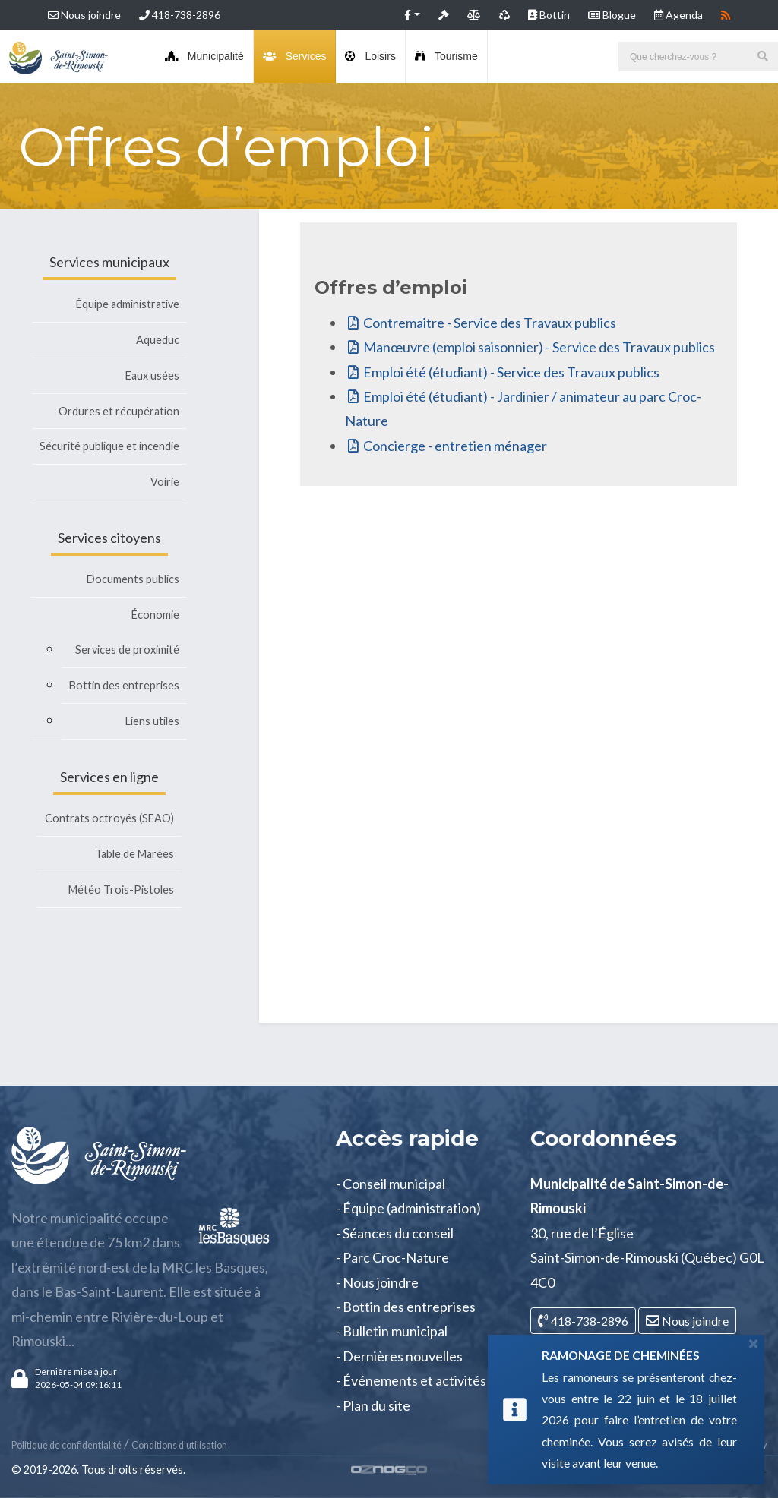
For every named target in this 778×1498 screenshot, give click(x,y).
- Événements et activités (411, 1380)
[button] (412, 15)
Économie (155, 614)
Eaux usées (152, 375)
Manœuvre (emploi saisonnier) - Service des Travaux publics (539, 347)
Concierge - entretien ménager (455, 445)
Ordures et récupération (119, 411)
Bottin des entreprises (124, 685)
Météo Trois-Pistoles (121, 889)
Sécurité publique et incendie (109, 446)
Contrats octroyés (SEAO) (109, 818)
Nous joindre (84, 14)
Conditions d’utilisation (179, 1445)
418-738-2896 (179, 14)
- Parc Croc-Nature (392, 1257)
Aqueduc (157, 339)
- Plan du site (373, 1405)
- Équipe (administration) (408, 1208)
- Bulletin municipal (392, 1331)
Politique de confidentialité (66, 1445)
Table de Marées (134, 853)
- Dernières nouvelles (399, 1356)
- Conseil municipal (390, 1183)
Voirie (164, 481)
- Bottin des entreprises (406, 1306)
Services (295, 56)
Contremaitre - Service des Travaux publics (489, 322)
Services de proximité (127, 649)
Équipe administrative (127, 304)
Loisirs (370, 56)
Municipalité (204, 56)
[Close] (753, 1343)
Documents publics (133, 578)
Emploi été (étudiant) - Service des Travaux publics (511, 372)
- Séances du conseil (395, 1233)
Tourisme (446, 56)
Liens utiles (152, 720)
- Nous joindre (377, 1282)
